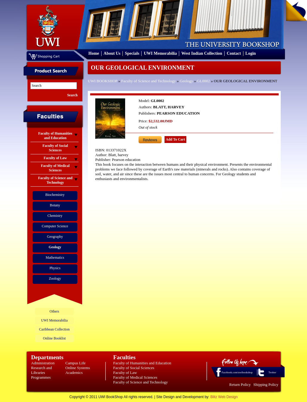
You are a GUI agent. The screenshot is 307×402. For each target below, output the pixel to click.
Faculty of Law (125, 372)
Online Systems (77, 368)
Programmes (41, 377)
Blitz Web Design (224, 397)
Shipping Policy (266, 384)
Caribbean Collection (54, 329)
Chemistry (54, 216)
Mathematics (55, 257)
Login (250, 53)
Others (54, 311)
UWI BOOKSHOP (102, 81)
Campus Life (75, 363)
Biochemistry (55, 195)
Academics (74, 372)
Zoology (55, 278)
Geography (55, 236)
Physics (55, 268)
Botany (55, 205)
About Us (112, 53)
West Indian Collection (201, 53)
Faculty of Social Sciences (133, 368)
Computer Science (55, 226)
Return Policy (240, 384)
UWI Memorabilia (160, 53)
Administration (43, 363)
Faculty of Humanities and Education (142, 363)
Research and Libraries (41, 370)
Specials (132, 53)
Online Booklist (54, 338)
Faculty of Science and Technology (148, 81)
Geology (186, 81)
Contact (234, 53)
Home (93, 53)
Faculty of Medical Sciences (135, 377)
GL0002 (203, 81)
